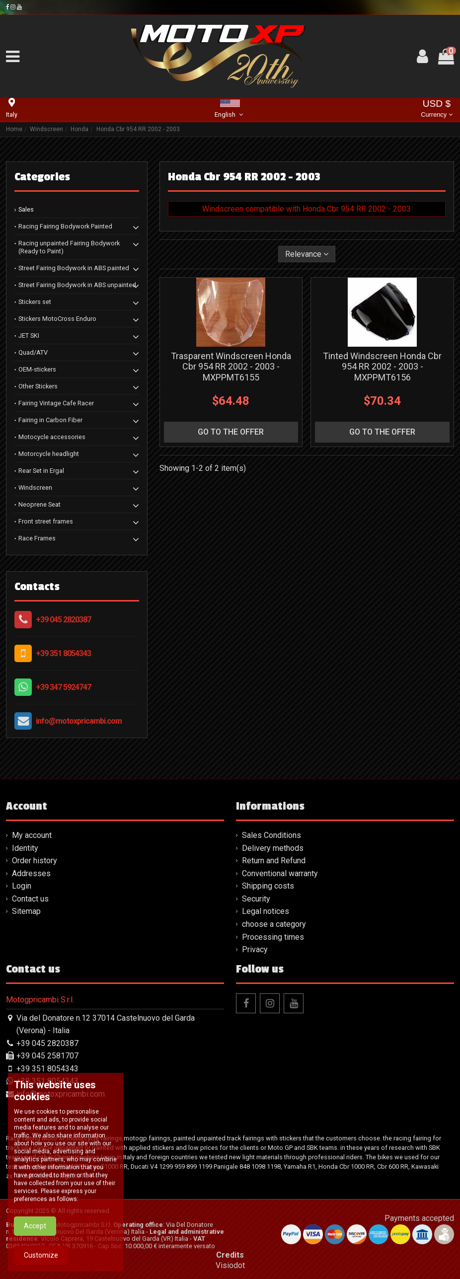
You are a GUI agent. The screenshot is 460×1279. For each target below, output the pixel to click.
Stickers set (34, 301)
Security (256, 898)
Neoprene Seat (39, 504)
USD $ (436, 109)
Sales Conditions (271, 835)
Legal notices (265, 911)
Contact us (30, 898)
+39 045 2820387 (63, 619)
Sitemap (26, 911)
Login (21, 886)
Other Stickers (38, 386)
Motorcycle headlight (48, 453)
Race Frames (37, 538)
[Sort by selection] (306, 254)
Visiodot (230, 1265)
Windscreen (35, 487)
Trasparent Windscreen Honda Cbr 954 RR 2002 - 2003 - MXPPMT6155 (231, 366)
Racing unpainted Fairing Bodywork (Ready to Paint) (69, 247)
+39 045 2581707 (47, 1055)
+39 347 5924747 (63, 687)
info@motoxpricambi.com (79, 721)
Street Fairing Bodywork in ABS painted (73, 268)
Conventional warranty (280, 873)
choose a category (274, 924)
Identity (25, 848)
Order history (34, 860)
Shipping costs (268, 886)
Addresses (31, 873)
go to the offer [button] (231, 432)
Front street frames (45, 521)
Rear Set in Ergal (41, 470)
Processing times (273, 937)
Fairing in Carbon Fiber (50, 420)
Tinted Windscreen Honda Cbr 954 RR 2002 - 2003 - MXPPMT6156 (382, 366)
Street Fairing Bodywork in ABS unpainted (77, 285)
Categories (42, 176)
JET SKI (28, 335)
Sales (26, 209)
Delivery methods (273, 848)
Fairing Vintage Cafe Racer (56, 403)
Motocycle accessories (51, 437)
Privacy (255, 949)
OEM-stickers (37, 369)
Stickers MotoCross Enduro (57, 318)
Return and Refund (274, 860)
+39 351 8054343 (63, 653)
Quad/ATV (33, 352)
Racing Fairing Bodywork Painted (65, 226)
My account (32, 835)
